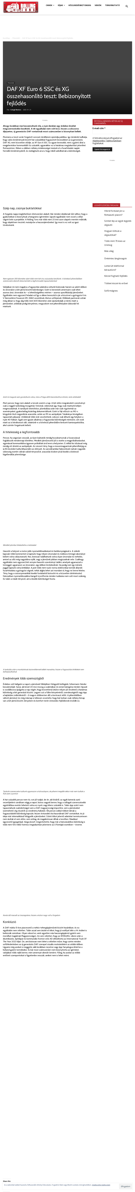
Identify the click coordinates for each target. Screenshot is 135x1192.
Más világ (109, 251)
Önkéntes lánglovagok (115, 258)
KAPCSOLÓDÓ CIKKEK (14, 1067)
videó (71, 1023)
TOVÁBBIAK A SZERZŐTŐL (39, 1067)
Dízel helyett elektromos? (13, 1093)
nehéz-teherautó (40, 1023)
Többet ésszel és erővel (116, 283)
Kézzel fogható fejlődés (115, 275)
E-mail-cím (99, 128)
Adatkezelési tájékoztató (101, 1185)
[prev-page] (4, 1127)
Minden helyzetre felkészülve (74, 1033)
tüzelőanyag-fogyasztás (58, 1023)
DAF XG (28, 1023)
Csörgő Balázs (15, 110)
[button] (127, 6)
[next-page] (8, 1127)
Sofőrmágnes (111, 290)
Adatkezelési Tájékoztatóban (107, 140)
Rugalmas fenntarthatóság (14, 1033)
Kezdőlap (6, 38)
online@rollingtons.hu (73, 1168)
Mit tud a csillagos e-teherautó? (15, 1120)
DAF (13, 1023)
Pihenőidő (16, 38)
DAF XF (20, 1023)
